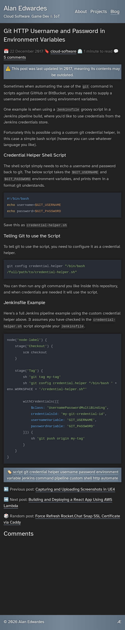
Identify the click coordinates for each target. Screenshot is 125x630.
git (26, 469)
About (81, 11)
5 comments (15, 57)
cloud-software (63, 51)
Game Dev (40, 16)
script (18, 469)
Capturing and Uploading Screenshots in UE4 (75, 486)
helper (53, 469)
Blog (115, 11)
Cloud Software (17, 16)
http (96, 475)
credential (38, 469)
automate (109, 475)
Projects (98, 11)
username (69, 469)
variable (14, 475)
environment (107, 469)
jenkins (28, 475)
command (44, 475)
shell (88, 475)
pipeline (62, 475)
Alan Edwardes (25, 8)
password (87, 469)
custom (76, 475)
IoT (57, 16)
